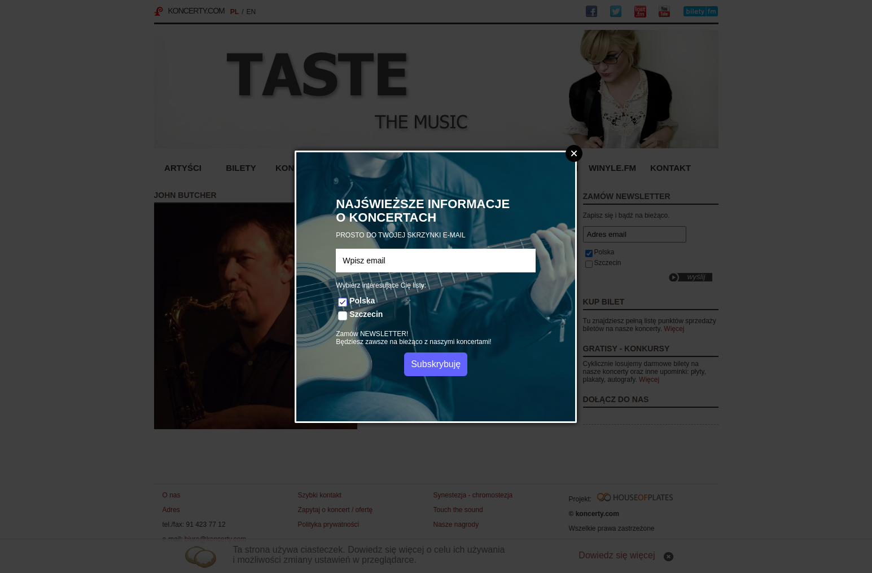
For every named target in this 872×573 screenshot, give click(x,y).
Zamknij (574, 153)
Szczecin (366, 314)
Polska (362, 300)
